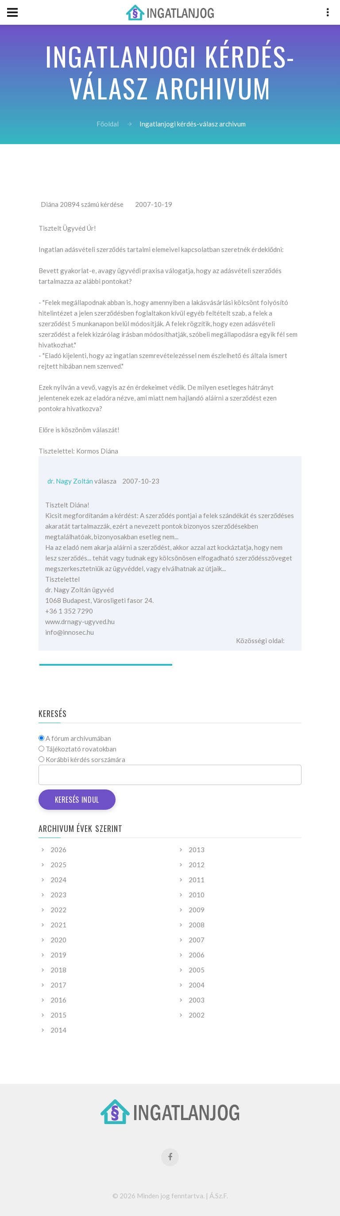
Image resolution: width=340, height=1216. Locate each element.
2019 (58, 955)
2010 (197, 895)
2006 (197, 955)
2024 (58, 880)
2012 (197, 865)
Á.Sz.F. (218, 1196)
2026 (58, 850)
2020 (58, 940)
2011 (197, 880)
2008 (197, 925)
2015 (58, 1015)
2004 (197, 985)
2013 (197, 850)
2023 (58, 895)
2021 (58, 925)
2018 (58, 970)
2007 (197, 940)
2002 (197, 1015)
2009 (197, 910)
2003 (197, 1000)
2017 (58, 985)
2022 (58, 910)
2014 (58, 1030)
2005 (197, 970)
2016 (58, 1000)
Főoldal (108, 124)
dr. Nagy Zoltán (70, 481)
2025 (58, 865)
